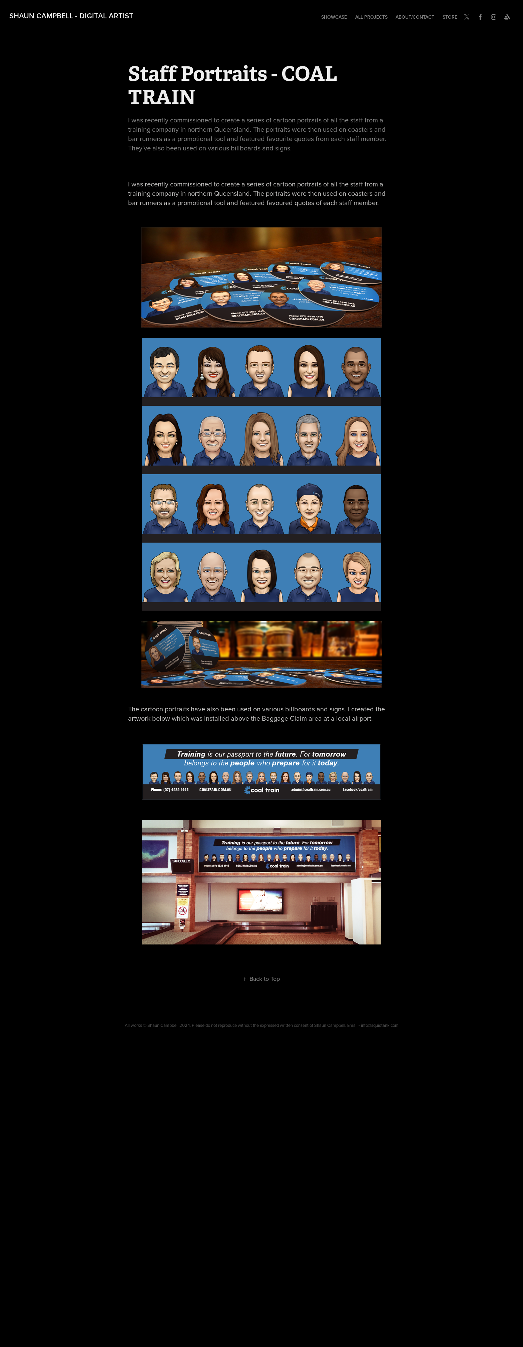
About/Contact (415, 17)
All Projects (371, 17)
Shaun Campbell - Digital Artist (71, 15)
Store (450, 17)
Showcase (334, 17)
